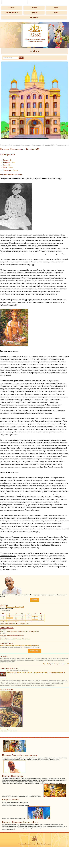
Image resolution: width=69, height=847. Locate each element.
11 (35, 616)
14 (9, 618)
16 (22, 618)
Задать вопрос (34, 651)
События (34, 7)
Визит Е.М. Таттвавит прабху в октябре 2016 (12, 635)
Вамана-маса (10, 607)
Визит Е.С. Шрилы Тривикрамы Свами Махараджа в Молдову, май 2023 (19, 631)
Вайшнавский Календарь (19, 145)
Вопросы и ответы (11, 12)
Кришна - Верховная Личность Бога (20, 822)
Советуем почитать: (9, 668)
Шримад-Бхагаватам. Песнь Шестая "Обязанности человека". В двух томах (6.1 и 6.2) (36, 672)
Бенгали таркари (5, 729)
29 (16, 621)
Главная (11, 7)
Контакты (34, 12)
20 (3, 619)
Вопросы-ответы (10, 799)
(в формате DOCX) (25, 623)
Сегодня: (4, 605)
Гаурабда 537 (48, 145)
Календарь (36, 145)
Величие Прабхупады (12, 776)
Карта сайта (34, 17)
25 (35, 619)
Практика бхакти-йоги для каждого (19, 755)
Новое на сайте (6, 628)
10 (28, 616)
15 (16, 618)
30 (9, 615)
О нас (56, 12)
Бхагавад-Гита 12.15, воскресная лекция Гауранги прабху (15, 639)
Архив (56, 7)
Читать (34, 599)
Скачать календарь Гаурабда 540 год (9, 623)
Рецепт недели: (6, 689)
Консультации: (6, 643)
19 (41, 618)
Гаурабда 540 (19, 607)
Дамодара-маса (62, 145)
